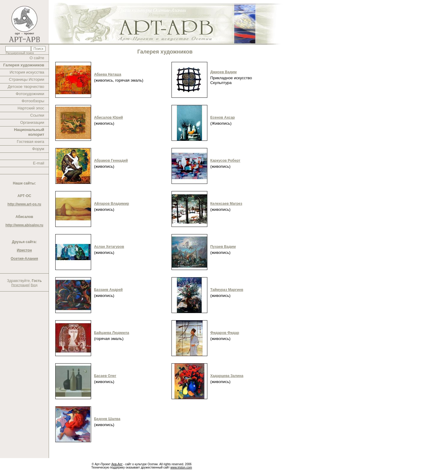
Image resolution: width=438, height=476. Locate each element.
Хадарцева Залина (226, 376)
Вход (34, 285)
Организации (32, 122)
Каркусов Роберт (225, 160)
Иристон (24, 250)
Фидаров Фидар (224, 333)
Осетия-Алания (24, 259)
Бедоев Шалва (107, 419)
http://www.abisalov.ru (24, 225)
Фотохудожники (30, 93)
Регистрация (20, 285)
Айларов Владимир (111, 204)
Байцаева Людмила (111, 333)
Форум (38, 149)
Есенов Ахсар (222, 117)
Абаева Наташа (107, 74)
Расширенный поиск (20, 53)
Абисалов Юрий (108, 117)
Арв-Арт (116, 464)
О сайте (37, 58)
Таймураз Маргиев (226, 290)
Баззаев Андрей (108, 290)
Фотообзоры (33, 101)
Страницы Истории (26, 79)
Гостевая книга (30, 141)
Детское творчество (26, 86)
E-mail (38, 163)
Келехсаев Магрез (226, 204)
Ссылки (37, 115)
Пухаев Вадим (223, 247)
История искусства (27, 72)
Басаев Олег (105, 376)
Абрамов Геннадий (111, 160)
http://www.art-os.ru (24, 204)
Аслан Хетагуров (109, 247)
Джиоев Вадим (223, 72)
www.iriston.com (181, 467)
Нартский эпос (31, 108)
